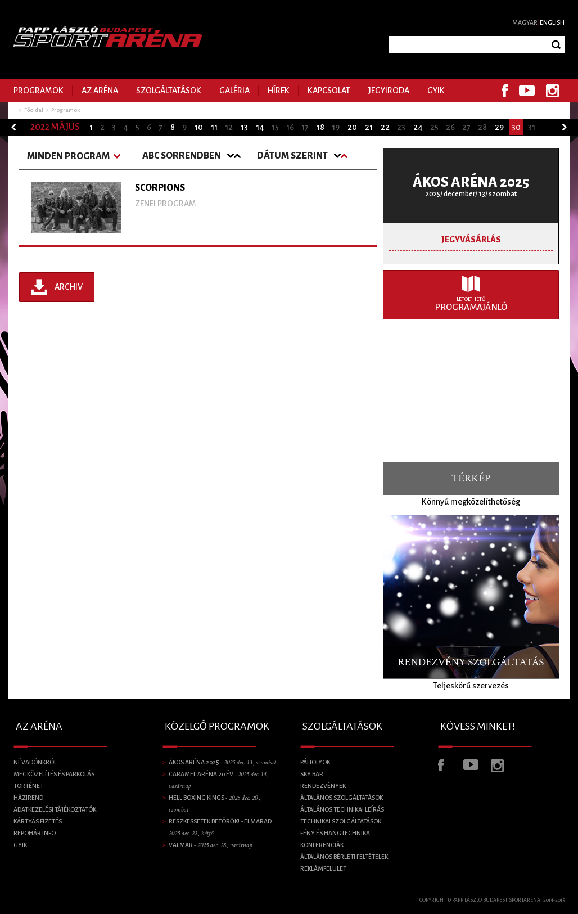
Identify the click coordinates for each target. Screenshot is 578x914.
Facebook (505, 90)
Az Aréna (100, 90)
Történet (28, 785)
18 (320, 127)
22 (385, 127)
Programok (38, 90)
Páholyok (315, 762)
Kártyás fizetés (37, 821)
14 (260, 127)
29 (499, 127)
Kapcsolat (329, 90)
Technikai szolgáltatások (340, 821)
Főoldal (33, 110)
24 (418, 127)
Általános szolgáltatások (341, 797)
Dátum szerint (292, 156)
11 (214, 127)
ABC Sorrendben (181, 156)
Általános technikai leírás (342, 809)
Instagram (552, 90)
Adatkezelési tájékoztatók (54, 809)
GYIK (436, 90)
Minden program (68, 156)
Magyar (525, 22)
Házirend (28, 797)
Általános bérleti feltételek (344, 856)
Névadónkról (35, 762)
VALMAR (210, 844)
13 (244, 127)
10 (199, 127)
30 (516, 127)
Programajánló (470, 304)
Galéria (234, 90)
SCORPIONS (160, 188)
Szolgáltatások (168, 90)
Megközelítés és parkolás (53, 774)
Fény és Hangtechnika (335, 833)
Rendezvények (323, 785)
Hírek (279, 90)
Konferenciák (322, 844)
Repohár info (34, 833)
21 (369, 127)
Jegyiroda (388, 90)
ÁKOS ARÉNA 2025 (471, 182)
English (552, 22)
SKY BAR (311, 774)
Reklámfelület (323, 868)
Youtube (527, 90)
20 (352, 127)
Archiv (69, 286)
